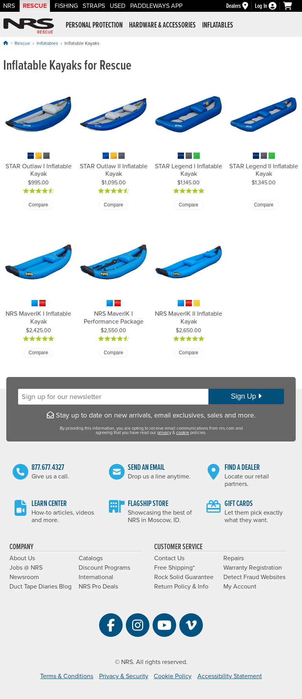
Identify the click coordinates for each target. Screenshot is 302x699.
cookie (182, 432)
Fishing (66, 6)
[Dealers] (240, 6)
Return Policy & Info (181, 586)
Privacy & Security (123, 676)
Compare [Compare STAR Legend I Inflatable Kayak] (188, 205)
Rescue (35, 6)
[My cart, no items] (291, 6)
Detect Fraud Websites (254, 577)
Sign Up (246, 396)
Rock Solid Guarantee (184, 577)
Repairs (233, 558)
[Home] (5, 43)
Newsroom (24, 577)
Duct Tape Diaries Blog (40, 586)
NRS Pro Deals (98, 586)
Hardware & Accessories (162, 25)
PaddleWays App (156, 6)
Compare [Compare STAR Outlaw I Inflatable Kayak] (38, 205)
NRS (9, 6)
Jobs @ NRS (25, 568)
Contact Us (169, 558)
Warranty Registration (252, 568)
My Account (239, 586)
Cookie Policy (173, 676)
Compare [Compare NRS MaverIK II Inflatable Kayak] (188, 352)
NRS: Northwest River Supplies (28, 26)
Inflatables (217, 25)
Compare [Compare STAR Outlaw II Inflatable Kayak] (113, 205)
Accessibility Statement (229, 676)
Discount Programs (104, 568)
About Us (22, 558)
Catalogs (91, 558)
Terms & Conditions (66, 676)
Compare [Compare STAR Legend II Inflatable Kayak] (263, 205)
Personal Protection (94, 25)
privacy (164, 432)
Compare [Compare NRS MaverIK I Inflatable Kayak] (38, 352)
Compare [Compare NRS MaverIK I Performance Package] (113, 352)
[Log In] (269, 6)
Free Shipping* (174, 568)
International (96, 577)
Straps (94, 6)
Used (117, 6)
